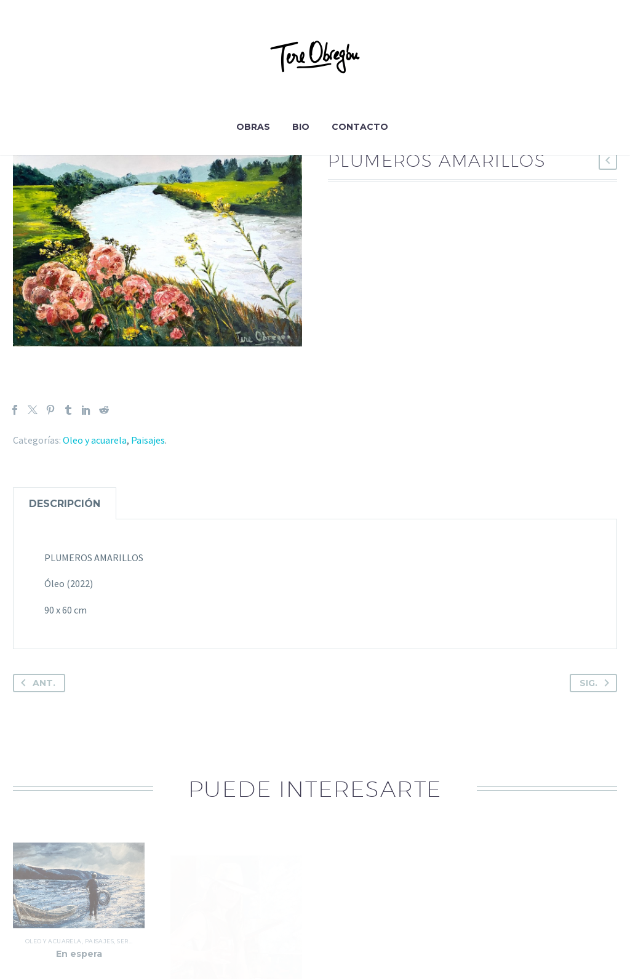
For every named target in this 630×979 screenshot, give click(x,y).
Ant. (35, 683)
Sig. (597, 683)
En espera (79, 966)
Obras (253, 126)
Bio (300, 126)
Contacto (360, 126)
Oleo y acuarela (95, 440)
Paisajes (148, 440)
